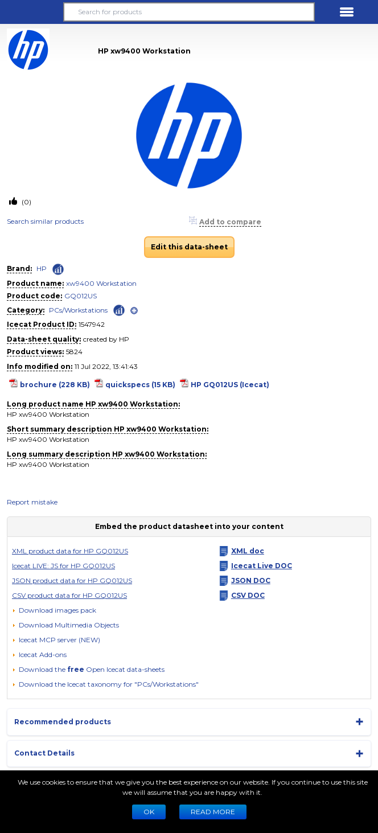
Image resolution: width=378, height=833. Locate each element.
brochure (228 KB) (55, 384)
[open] (134, 310)
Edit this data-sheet (189, 247)
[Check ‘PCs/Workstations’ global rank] (119, 309)
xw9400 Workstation (101, 283)
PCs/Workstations (78, 310)
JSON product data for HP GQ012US (72, 580)
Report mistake (32, 502)
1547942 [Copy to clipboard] (92, 324)
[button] (31, 12)
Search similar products (45, 221)
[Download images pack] (54, 610)
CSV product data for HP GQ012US (69, 595)
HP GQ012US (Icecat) (230, 384)
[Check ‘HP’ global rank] (58, 269)
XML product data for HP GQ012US (70, 551)
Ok (148, 811)
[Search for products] (188, 12)
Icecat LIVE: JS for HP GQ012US (63, 565)
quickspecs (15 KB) (140, 384)
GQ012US (80, 296)
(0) (25, 202)
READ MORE (213, 811)
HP (41, 268)
